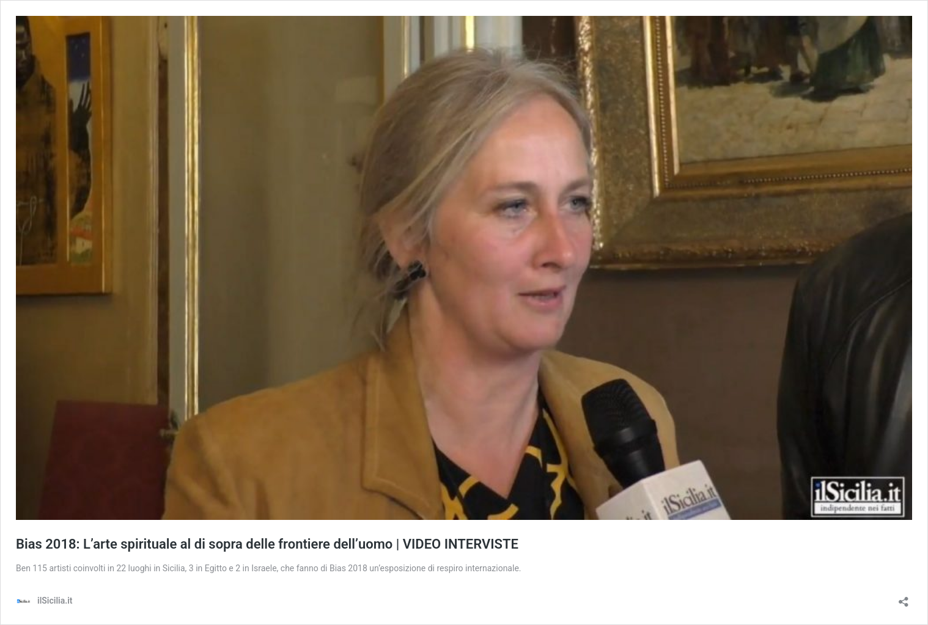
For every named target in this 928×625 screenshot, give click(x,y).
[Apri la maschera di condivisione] (903, 597)
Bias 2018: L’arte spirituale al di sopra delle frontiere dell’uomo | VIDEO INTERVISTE (267, 544)
